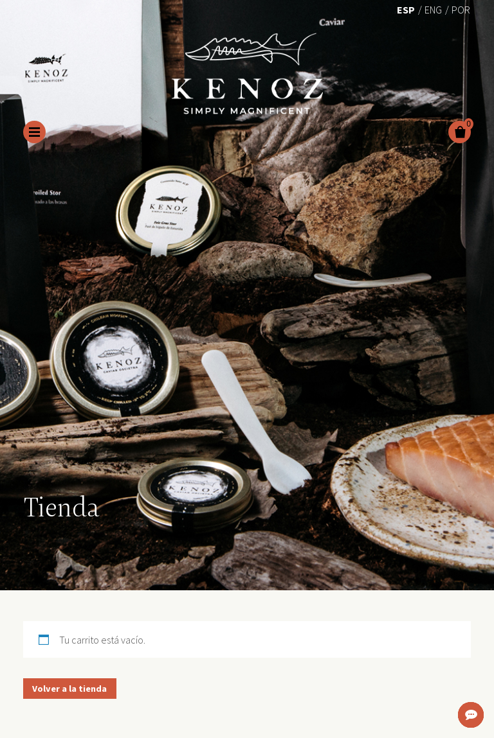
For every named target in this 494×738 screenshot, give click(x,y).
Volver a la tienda (69, 688)
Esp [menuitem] (406, 9)
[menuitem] (406, 9)
